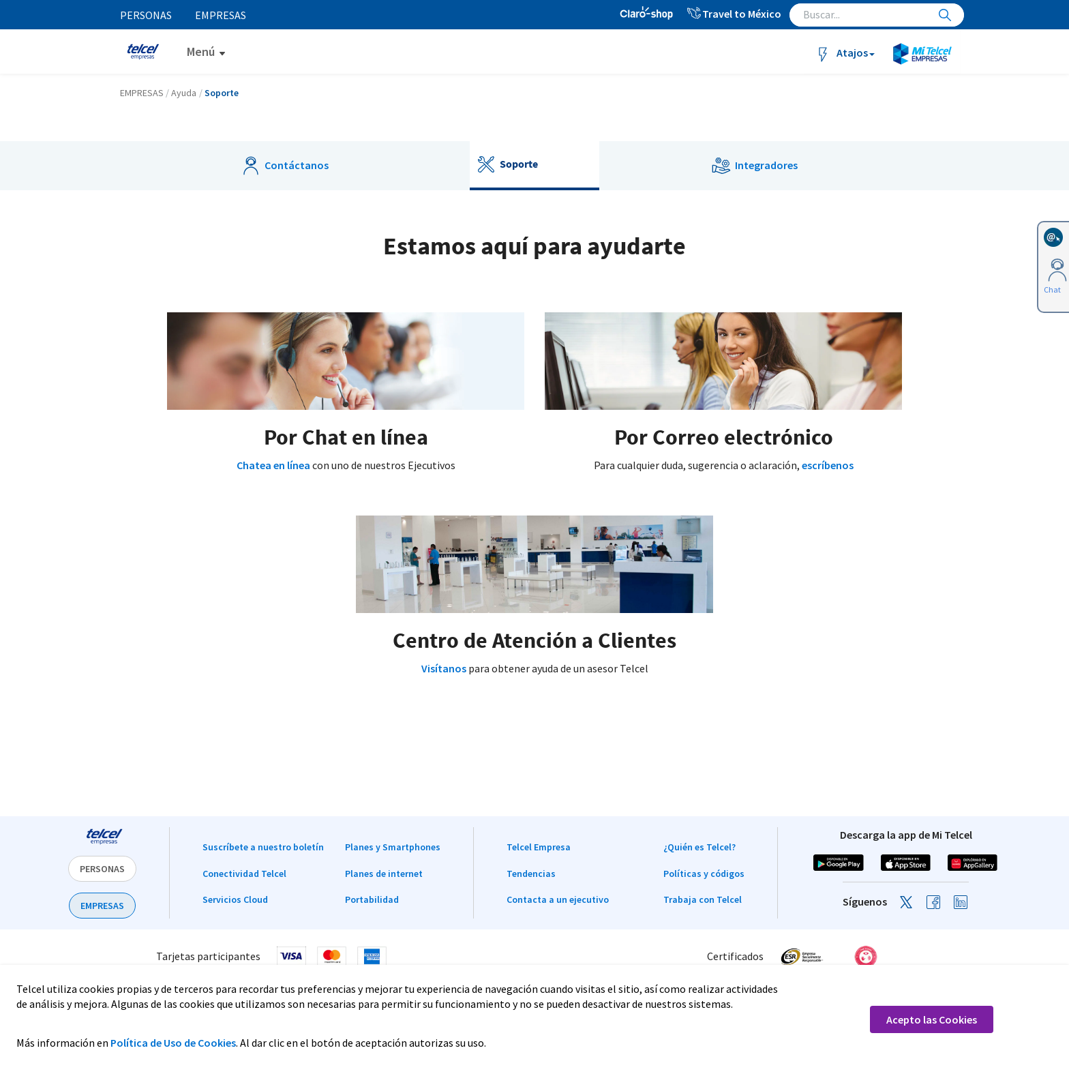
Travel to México (733, 13)
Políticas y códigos (703, 873)
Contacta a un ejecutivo (558, 899)
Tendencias (531, 873)
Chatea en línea (273, 465)
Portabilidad (372, 899)
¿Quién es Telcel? (699, 847)
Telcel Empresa (539, 847)
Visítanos (443, 668)
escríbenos (828, 465)
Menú (201, 51)
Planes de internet (384, 873)
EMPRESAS (102, 905)
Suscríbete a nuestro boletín (263, 847)
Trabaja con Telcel (702, 899)
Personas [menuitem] (146, 15)
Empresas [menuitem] (221, 15)
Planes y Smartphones (392, 847)
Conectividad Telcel (244, 873)
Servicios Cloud (235, 899)
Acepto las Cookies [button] (931, 1019)
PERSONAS (102, 869)
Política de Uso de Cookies (173, 1042)
